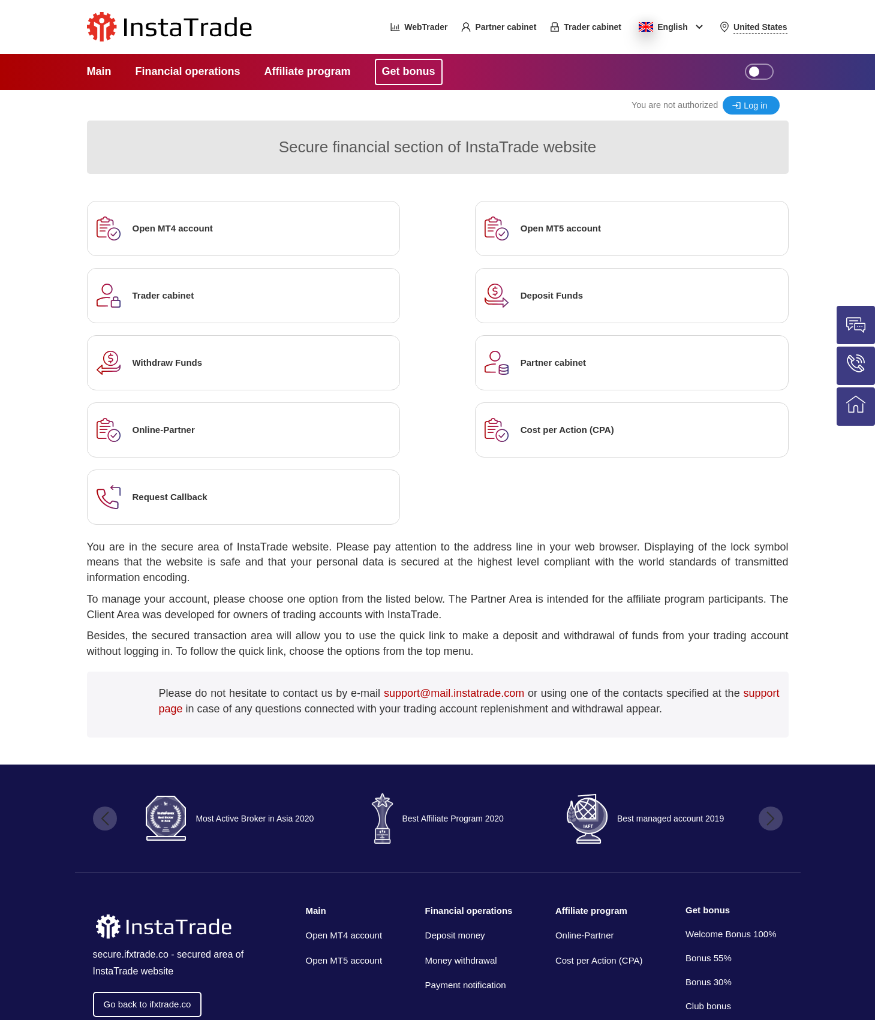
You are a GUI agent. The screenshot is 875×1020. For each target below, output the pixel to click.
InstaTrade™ (692, 960)
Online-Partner (584, 801)
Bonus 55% (708, 824)
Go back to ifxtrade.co (147, 870)
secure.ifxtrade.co (131, 821)
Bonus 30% (708, 848)
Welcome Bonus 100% (730, 800)
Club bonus (708, 871)
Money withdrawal (461, 826)
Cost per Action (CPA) (599, 826)
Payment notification (465, 851)
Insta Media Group (188, 993)
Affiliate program (591, 776)
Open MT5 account (344, 826)
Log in (755, 105)
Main (316, 776)
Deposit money (455, 801)
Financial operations (469, 776)
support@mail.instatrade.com (454, 559)
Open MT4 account (344, 801)
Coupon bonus (714, 895)
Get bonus (707, 776)
